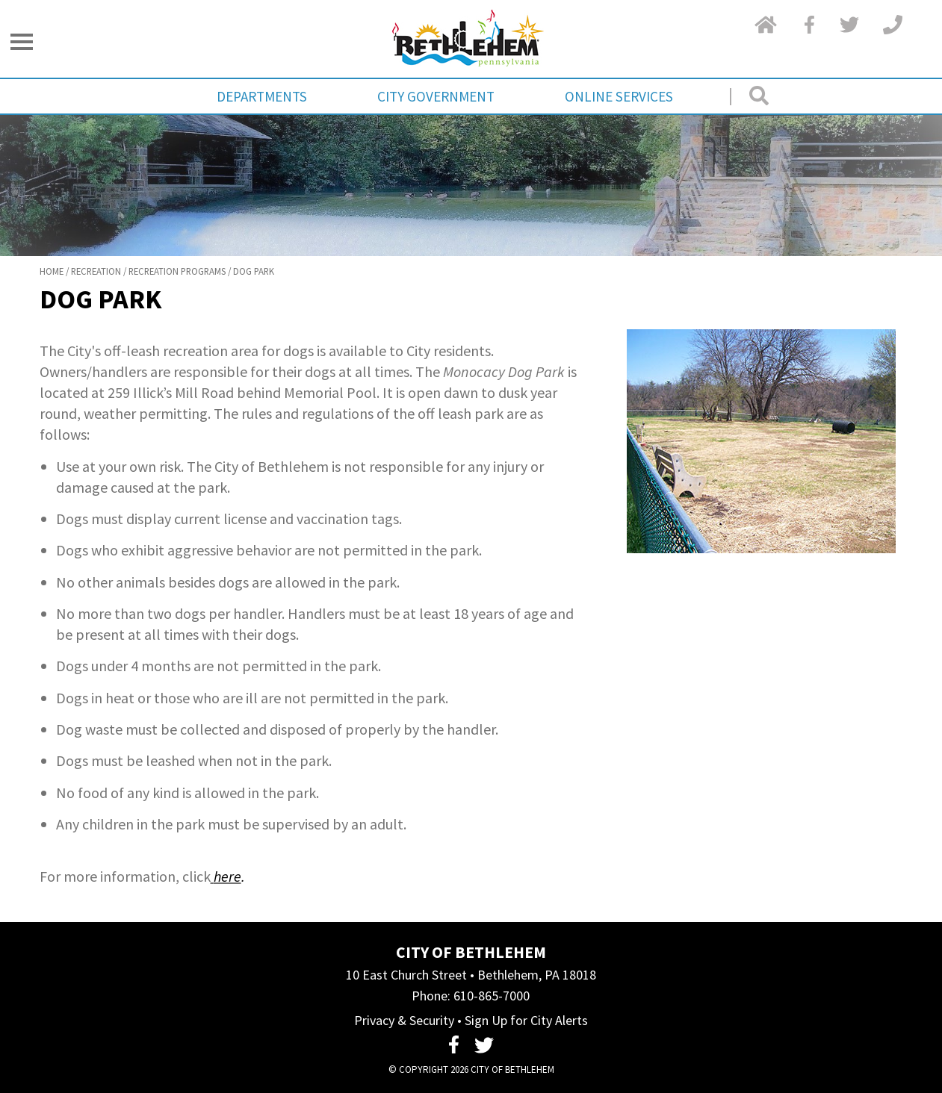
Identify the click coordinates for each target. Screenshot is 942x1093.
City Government (436, 96)
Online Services (619, 96)
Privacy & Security (404, 1020)
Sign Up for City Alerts (526, 1020)
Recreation (96, 271)
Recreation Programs (177, 271)
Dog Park (253, 271)
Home (51, 271)
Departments (262, 96)
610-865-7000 (491, 995)
